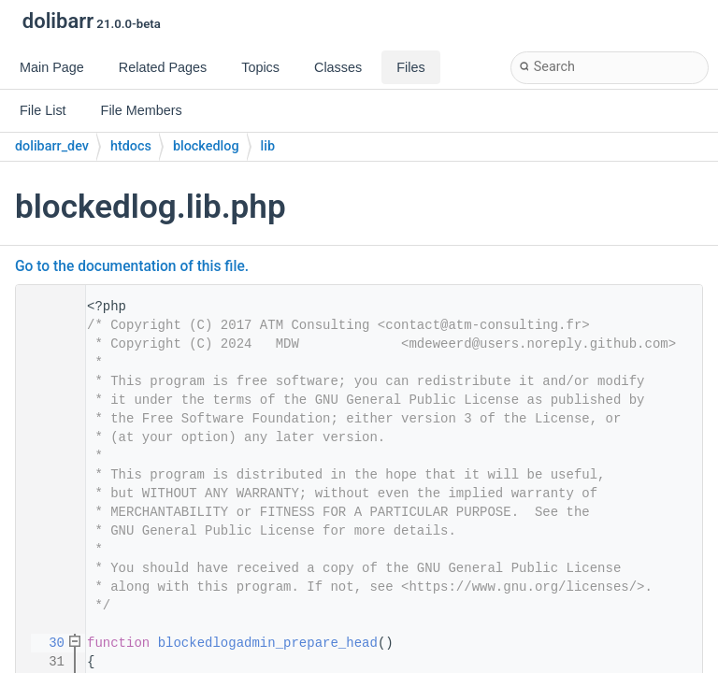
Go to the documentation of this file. (132, 266)
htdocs (130, 146)
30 (45, 643)
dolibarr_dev (52, 146)
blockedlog (206, 146)
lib (268, 146)
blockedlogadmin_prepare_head (268, 643)
